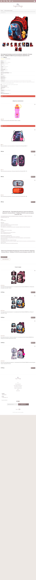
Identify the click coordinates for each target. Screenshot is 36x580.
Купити (33, 151)
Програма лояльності (18, 385)
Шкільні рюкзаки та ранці (8, 10)
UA (12, 1)
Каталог (2, 10)
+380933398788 (4, 394)
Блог (18, 389)
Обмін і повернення (18, 388)
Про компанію (18, 384)
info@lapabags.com (5, 397)
